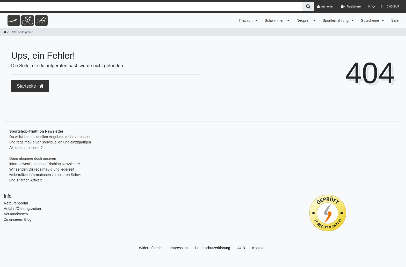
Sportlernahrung (336, 20)
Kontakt (258, 248)
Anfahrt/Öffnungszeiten (22, 209)
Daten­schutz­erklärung (212, 248)
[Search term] (151, 6)
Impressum (178, 248)
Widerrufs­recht (150, 248)
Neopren (303, 20)
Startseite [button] (30, 86)
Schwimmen (275, 20)
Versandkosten (16, 214)
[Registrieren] (351, 6)
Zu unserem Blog (18, 219)
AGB (241, 248)
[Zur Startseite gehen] (18, 32)
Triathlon (245, 20)
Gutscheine (370, 20)
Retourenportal (16, 203)
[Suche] (308, 6)
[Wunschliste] (371, 6)
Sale (394, 20)
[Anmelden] (325, 6)
